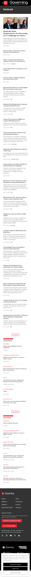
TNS (11, 99)
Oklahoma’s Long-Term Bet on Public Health (14, 214)
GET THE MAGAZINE (9, 526)
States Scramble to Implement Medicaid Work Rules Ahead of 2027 (14, 78)
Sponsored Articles (7, 507)
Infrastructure (8, 442)
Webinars (4, 501)
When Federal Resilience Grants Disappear (12, 346)
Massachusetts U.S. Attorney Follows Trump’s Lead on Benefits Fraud (15, 198)
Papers (4, 498)
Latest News (7, 341)
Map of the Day (7, 366)
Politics (5, 464)
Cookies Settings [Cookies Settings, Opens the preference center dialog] (15, 572)
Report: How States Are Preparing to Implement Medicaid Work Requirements (14, 60)
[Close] (28, 554)
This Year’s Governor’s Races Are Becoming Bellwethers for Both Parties (14, 479)
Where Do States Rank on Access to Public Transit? (13, 358)
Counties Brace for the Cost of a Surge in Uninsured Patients (15, 301)
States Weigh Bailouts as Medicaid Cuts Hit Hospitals (15, 69)
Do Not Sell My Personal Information (11, 532)
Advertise (18, 507)
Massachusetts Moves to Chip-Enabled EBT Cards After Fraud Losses (15, 88)
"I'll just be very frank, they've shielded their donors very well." (14, 402)
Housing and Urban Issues (11, 355)
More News (15, 411)
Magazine (6, 344)
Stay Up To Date (6, 513)
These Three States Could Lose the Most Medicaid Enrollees (14, 133)
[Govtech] (22, 547)
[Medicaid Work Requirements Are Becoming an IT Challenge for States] (15, 23)
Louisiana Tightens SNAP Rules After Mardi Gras (14, 231)
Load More (15, 334)
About (17, 498)
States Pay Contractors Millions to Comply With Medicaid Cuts (14, 120)
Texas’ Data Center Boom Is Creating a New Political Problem (14, 445)
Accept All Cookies (15, 564)
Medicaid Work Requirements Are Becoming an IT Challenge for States (15, 33)
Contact (18, 504)
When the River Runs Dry (10, 423)
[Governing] (8, 547)
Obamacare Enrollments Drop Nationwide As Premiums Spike (13, 266)
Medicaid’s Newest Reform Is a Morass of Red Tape (15, 150)
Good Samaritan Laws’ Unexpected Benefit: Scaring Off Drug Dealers (13, 380)
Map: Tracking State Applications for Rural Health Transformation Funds (14, 284)
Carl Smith (13, 63)
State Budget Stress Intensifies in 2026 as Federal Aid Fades (13, 248)
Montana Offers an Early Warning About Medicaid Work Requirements (14, 51)
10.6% (5, 391)
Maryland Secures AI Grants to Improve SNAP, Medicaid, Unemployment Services (15, 316)
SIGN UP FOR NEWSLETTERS (11, 521)
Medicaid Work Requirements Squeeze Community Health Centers (15, 105)
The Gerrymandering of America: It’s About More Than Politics (13, 467)
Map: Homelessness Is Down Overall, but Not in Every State (15, 369)
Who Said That (7, 399)
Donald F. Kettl (15, 159)
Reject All (15, 568)
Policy (5, 377)
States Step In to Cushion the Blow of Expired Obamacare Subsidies (15, 165)
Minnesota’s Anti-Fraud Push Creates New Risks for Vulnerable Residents (15, 181)
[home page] (15, 3)
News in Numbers (8, 389)
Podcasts (4, 504)
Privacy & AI (19, 501)
